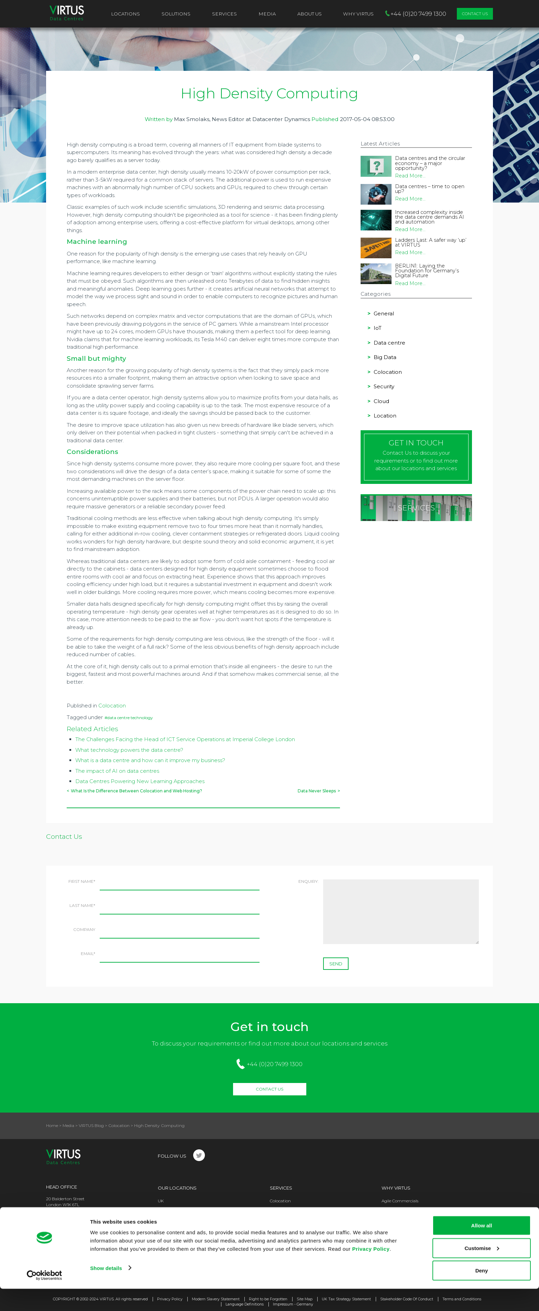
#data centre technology (128, 717)
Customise (481, 1270)
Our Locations (177, 1188)
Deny (481, 1293)
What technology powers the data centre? (129, 750)
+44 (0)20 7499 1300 (274, 1064)
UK (161, 1200)
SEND (335, 963)
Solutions (176, 14)
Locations (125, 14)
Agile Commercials (400, 1200)
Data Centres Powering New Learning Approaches (140, 781)
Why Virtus (396, 1188)
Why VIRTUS (358, 14)
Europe (165, 1213)
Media (267, 14)
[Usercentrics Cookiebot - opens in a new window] (44, 1297)
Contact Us (475, 13)
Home (52, 1125)
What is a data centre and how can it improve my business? (150, 760)
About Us (309, 14)
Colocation (112, 705)
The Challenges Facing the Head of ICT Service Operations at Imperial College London (185, 739)
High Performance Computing (300, 1213)
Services (224, 14)
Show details (106, 1290)
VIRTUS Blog (91, 1125)
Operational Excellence (404, 1213)
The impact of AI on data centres (117, 771)
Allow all (481, 1247)
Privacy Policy (370, 1271)
